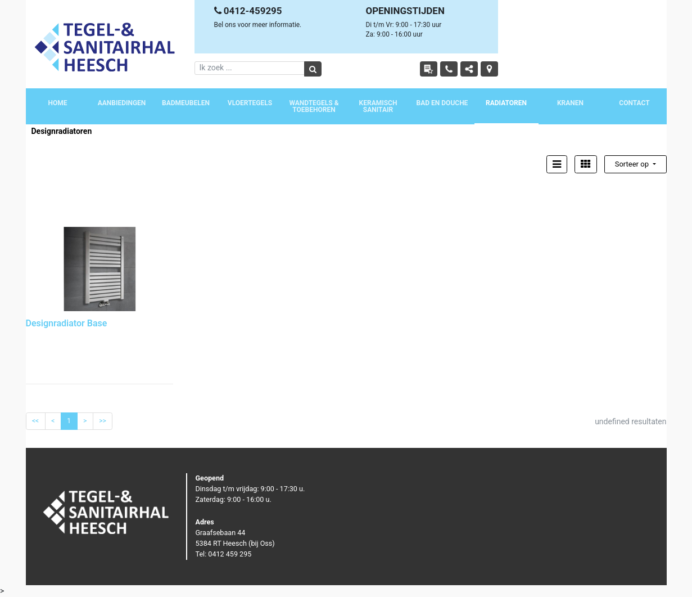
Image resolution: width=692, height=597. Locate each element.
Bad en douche (442, 103)
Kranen (570, 103)
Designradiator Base (66, 323)
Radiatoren (506, 103)
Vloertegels (250, 103)
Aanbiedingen (122, 103)
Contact (634, 103)
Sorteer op (632, 164)
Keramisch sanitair (378, 106)
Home (57, 103)
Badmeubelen (186, 103)
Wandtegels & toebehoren (313, 106)
